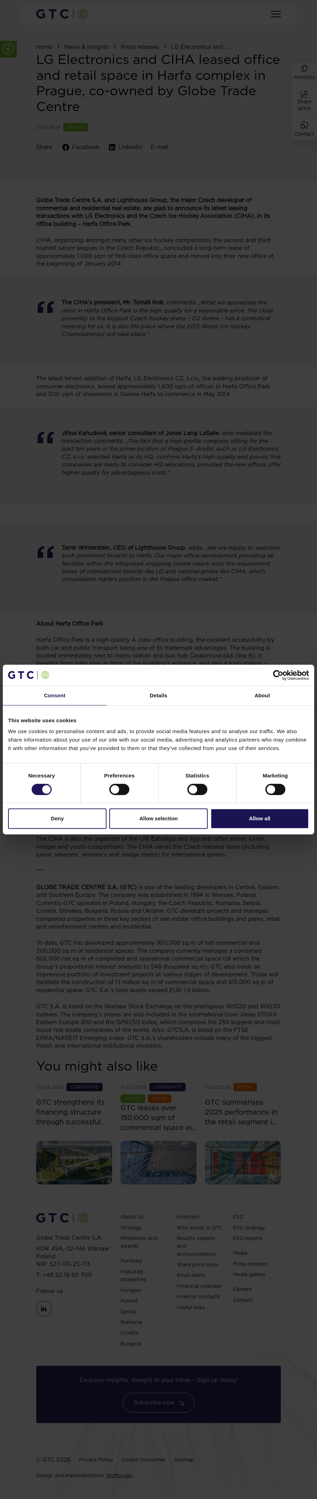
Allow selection (158, 818)
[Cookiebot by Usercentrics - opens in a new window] (278, 675)
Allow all (259, 818)
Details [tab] (158, 695)
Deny (57, 818)
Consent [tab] (54, 695)
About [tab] (262, 695)
